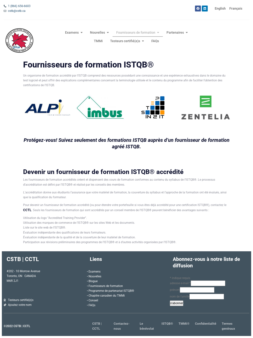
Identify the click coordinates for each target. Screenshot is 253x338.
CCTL (27, 210)
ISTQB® (167, 324)
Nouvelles (99, 32)
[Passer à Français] (235, 8)
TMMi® (184, 324)
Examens (74, 32)
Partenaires (177, 32)
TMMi (98, 41)
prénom (175, 290)
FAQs (155, 41)
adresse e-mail (180, 283)
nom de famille (179, 296)
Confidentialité (205, 324)
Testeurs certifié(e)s (127, 41)
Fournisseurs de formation (137, 32)
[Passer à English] (220, 8)
